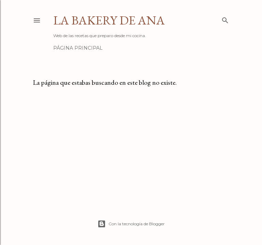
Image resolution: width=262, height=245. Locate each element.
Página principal (78, 48)
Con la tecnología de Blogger (131, 224)
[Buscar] (225, 19)
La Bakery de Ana (109, 20)
